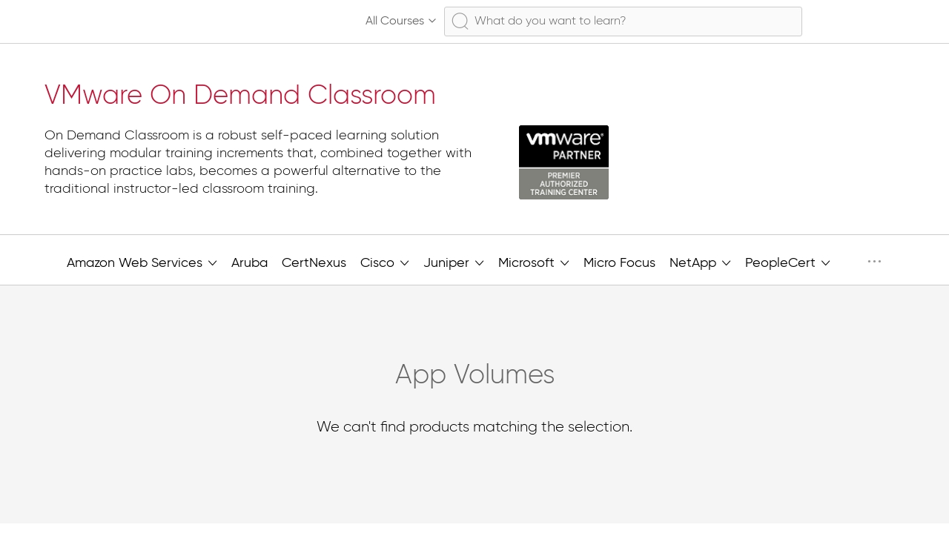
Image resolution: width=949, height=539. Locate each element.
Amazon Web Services (142, 261)
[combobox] (623, 21)
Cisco (384, 261)
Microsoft (533, 261)
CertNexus (314, 263)
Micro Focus (619, 263)
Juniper (453, 261)
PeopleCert (787, 261)
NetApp (700, 261)
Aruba (249, 263)
